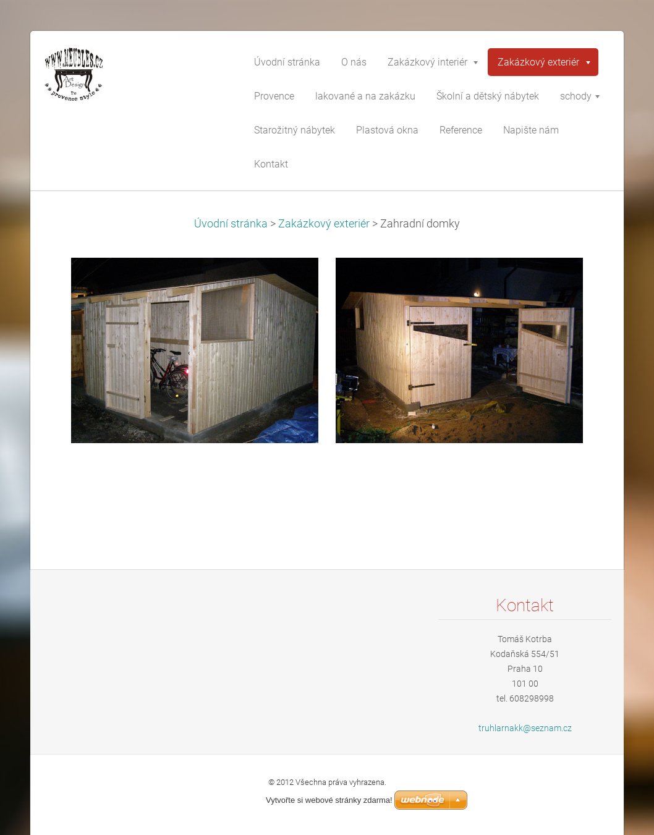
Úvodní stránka (231, 224)
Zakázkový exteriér (324, 224)
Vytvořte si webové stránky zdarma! (329, 800)
